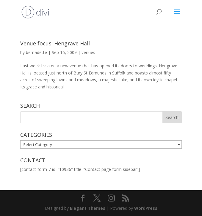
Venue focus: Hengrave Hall (55, 43)
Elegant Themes (87, 208)
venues (88, 52)
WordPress (145, 208)
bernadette (36, 52)
